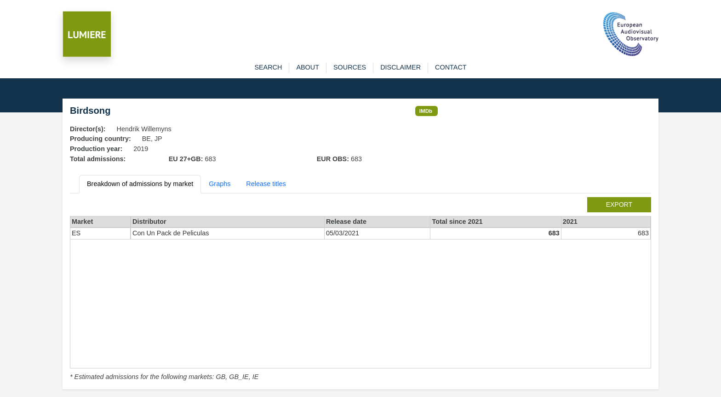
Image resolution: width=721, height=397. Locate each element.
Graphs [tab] (219, 183)
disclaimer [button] (400, 67)
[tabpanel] (360, 289)
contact (450, 67)
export (619, 204)
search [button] (268, 67)
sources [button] (349, 67)
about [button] (307, 67)
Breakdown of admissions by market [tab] (140, 183)
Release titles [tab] (266, 183)
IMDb (426, 111)
